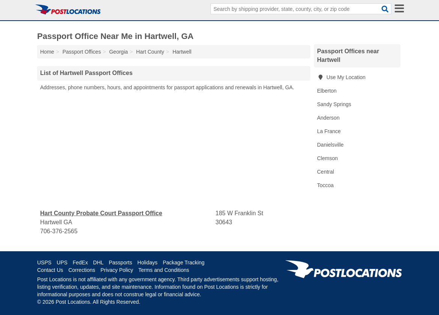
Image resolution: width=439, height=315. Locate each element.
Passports (120, 263)
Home (47, 52)
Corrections (81, 270)
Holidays (147, 263)
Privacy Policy (117, 270)
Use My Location (341, 77)
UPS (62, 263)
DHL (98, 263)
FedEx (80, 263)
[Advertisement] (173, 150)
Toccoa (325, 185)
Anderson (328, 118)
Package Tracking (183, 263)
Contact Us (50, 270)
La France (329, 131)
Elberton (327, 91)
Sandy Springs (334, 104)
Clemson (327, 158)
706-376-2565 (59, 231)
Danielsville (330, 145)
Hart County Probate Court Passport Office (101, 213)
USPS (44, 263)
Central (325, 172)
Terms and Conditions (163, 270)
